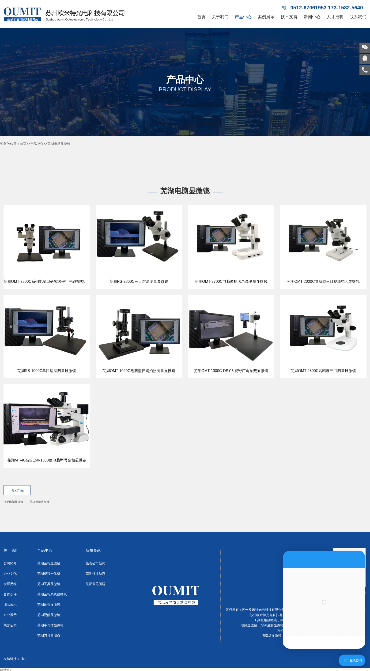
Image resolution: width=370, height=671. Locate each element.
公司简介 (10, 563)
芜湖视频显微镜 (48, 615)
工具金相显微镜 (265, 620)
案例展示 (266, 17)
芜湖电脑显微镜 (58, 144)
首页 (201, 17)
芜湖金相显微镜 (48, 563)
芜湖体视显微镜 (48, 604)
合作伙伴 (10, 594)
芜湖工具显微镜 (48, 584)
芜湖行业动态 (95, 573)
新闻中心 (312, 17)
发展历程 (10, 584)
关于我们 (220, 17)
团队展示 (10, 604)
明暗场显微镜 (271, 635)
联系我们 (358, 17)
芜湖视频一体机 (48, 573)
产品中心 (243, 17)
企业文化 (10, 573)
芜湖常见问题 (95, 584)
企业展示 (10, 615)
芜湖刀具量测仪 (48, 635)
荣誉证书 (10, 625)
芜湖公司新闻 (95, 563)
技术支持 (289, 17)
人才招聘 (335, 17)
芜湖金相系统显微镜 (52, 594)
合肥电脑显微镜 (13, 502)
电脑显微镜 (249, 625)
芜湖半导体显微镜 (50, 625)
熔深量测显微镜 (272, 625)
